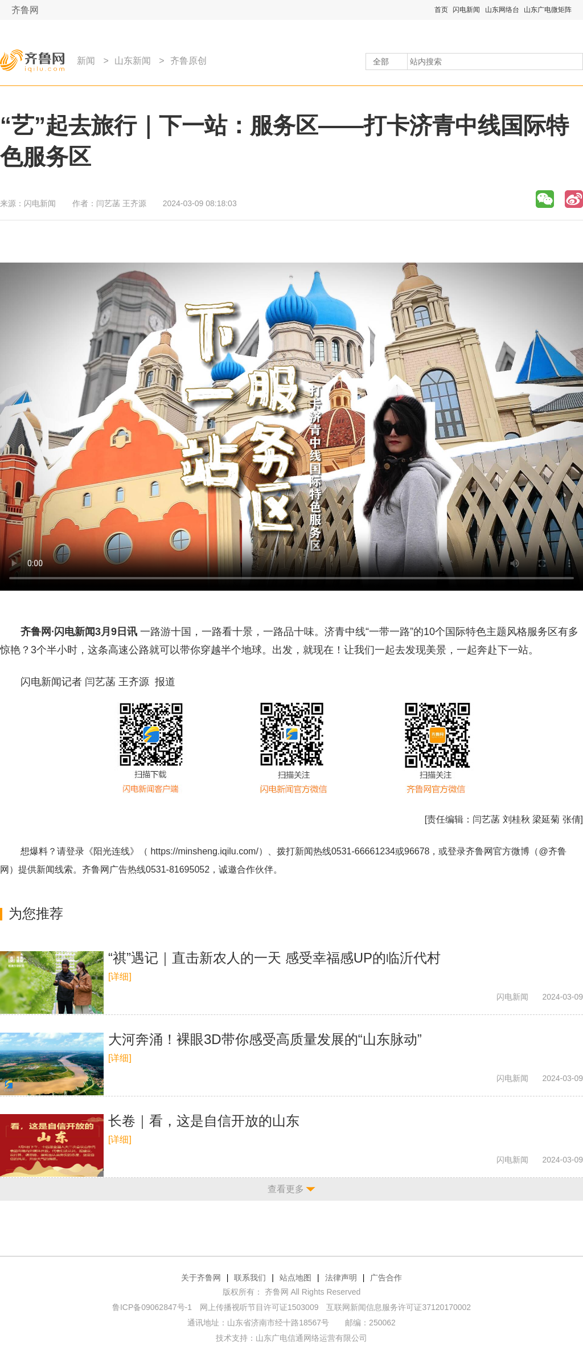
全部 (381, 61)
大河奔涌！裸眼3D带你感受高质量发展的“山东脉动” (265, 1039)
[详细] (120, 976)
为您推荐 (36, 913)
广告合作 (386, 1277)
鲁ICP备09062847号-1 (152, 1307)
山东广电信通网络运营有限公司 (311, 1337)
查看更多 (286, 1189)
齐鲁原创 (188, 61)
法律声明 (341, 1277)
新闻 (86, 61)
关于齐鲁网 (201, 1277)
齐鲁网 (25, 10)
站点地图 (295, 1277)
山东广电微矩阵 (548, 10)
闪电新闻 (466, 10)
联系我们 (250, 1277)
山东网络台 (502, 10)
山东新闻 (132, 61)
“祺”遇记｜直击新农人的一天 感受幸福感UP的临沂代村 (274, 957)
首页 (441, 10)
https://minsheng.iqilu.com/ (204, 851)
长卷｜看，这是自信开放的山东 (203, 1120)
